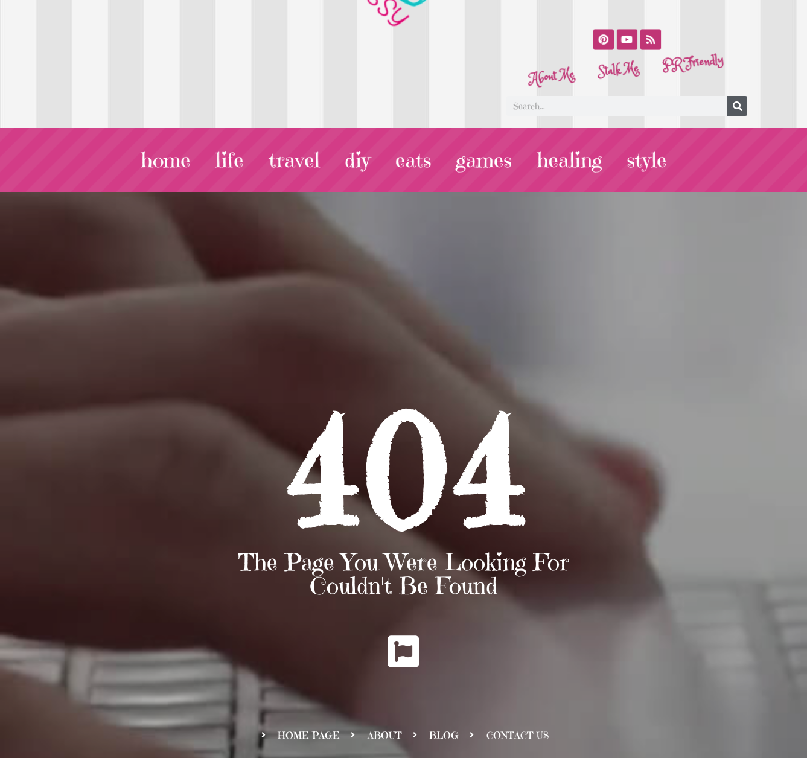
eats (412, 160)
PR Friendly (685, 38)
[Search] (737, 106)
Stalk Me (619, 74)
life (232, 160)
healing (566, 160)
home (169, 160)
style (642, 160)
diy (358, 160)
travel (295, 160)
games (482, 160)
